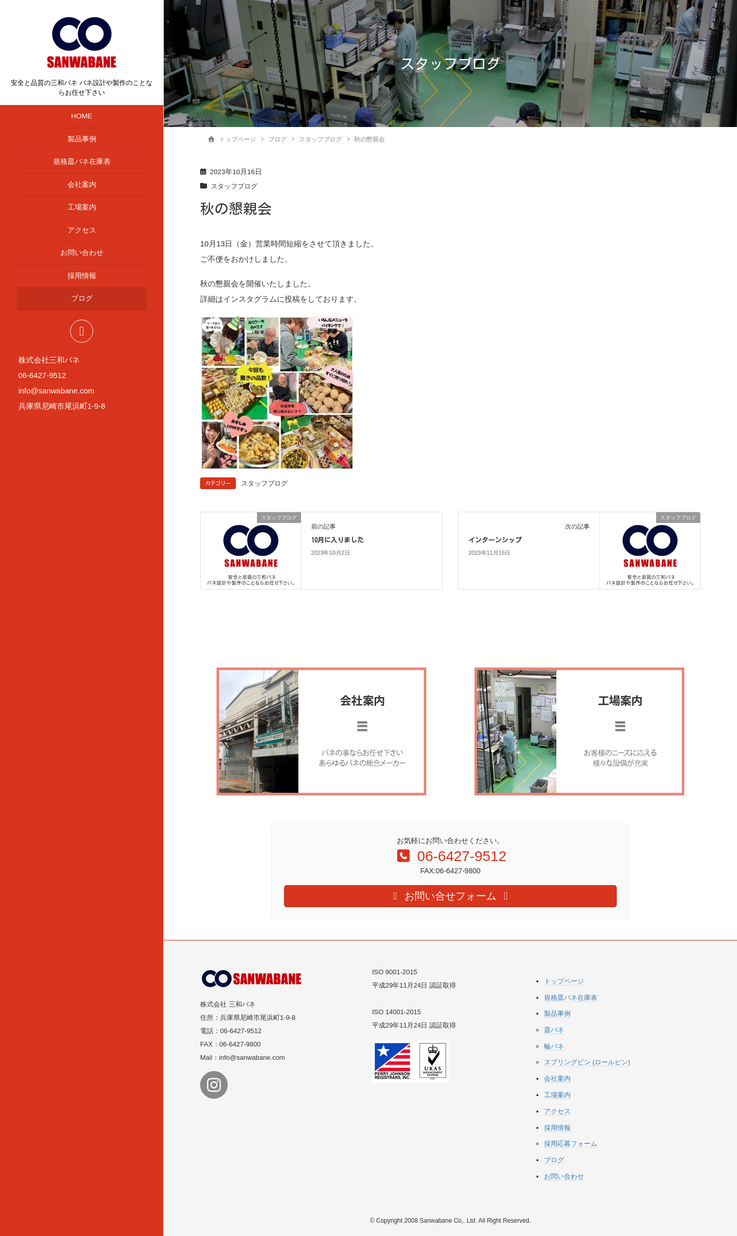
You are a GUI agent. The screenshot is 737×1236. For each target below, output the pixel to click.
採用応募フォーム (570, 1143)
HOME (81, 116)
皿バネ (554, 1030)
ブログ (82, 298)
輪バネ (554, 1046)
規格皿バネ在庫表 (82, 161)
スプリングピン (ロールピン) (587, 1062)
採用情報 (82, 276)
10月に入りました (337, 540)
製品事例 (82, 139)
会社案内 (82, 184)
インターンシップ (495, 540)
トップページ (564, 981)
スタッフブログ (236, 186)
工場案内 (82, 207)
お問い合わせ (81, 253)
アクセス (82, 230)
